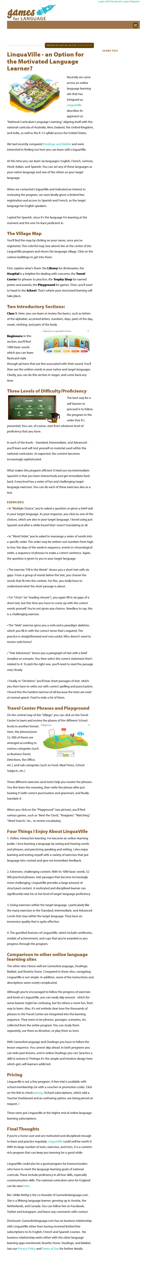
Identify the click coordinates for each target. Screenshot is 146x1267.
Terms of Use (50, 1249)
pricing (38, 1093)
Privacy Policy (27, 1249)
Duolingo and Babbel (57, 144)
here (26, 1186)
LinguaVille (74, 105)
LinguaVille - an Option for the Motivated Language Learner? (45, 61)
